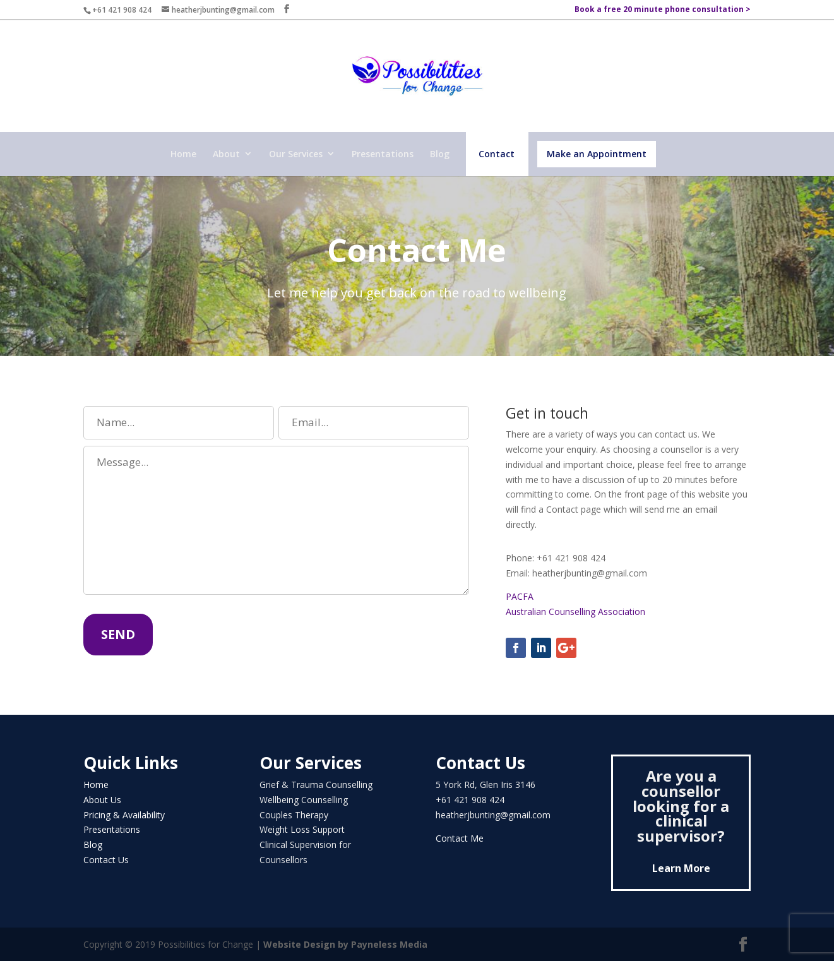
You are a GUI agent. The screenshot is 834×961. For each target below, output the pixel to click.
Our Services (296, 154)
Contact (497, 154)
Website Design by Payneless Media (345, 944)
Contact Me (460, 838)
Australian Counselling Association (575, 612)
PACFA (521, 596)
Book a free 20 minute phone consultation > (663, 10)
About (226, 154)
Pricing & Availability (124, 815)
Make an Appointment (596, 154)
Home (183, 154)
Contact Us (106, 860)
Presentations (383, 154)
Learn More (681, 868)
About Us (102, 800)
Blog (440, 154)
